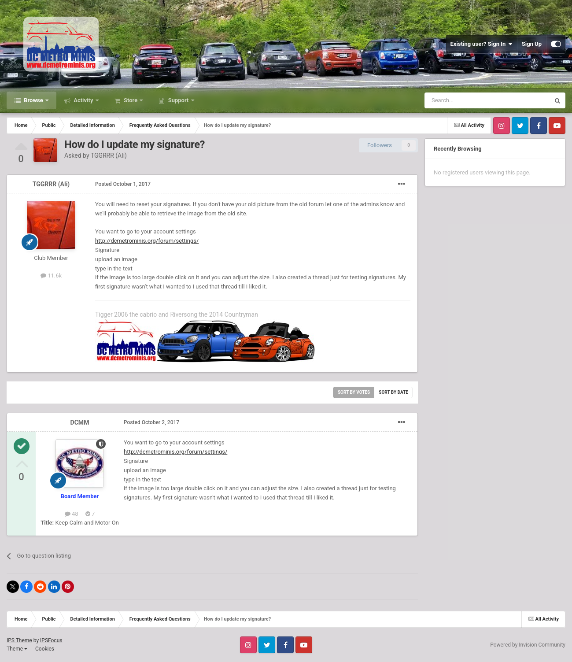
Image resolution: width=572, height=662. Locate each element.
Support (178, 100)
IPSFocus (51, 640)
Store (130, 100)
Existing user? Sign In (481, 44)
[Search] (466, 100)
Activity (83, 100)
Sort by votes (354, 392)
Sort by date (393, 392)
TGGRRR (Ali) (109, 155)
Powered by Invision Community (527, 645)
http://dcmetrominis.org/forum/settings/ (147, 240)
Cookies (44, 649)
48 (71, 513)
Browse (33, 100)
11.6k (51, 275)
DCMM (79, 422)
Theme (17, 649)
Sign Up (532, 44)
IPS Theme (19, 640)
